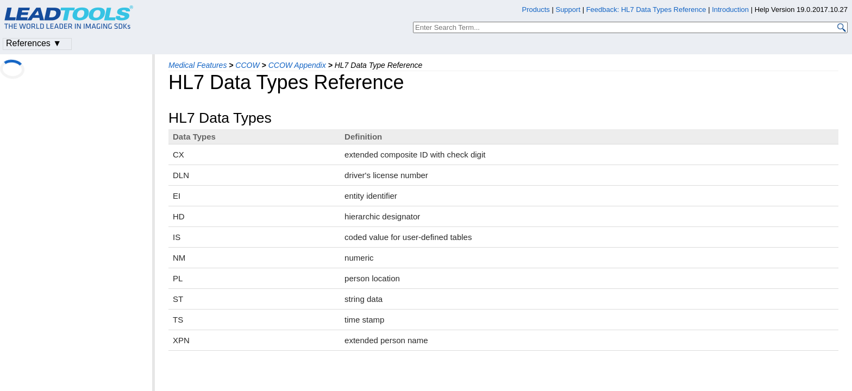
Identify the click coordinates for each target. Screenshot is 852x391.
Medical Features (197, 65)
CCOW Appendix (297, 65)
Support (567, 9)
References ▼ (33, 43)
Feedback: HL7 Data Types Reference (646, 9)
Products (536, 9)
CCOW (247, 65)
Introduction (730, 9)
